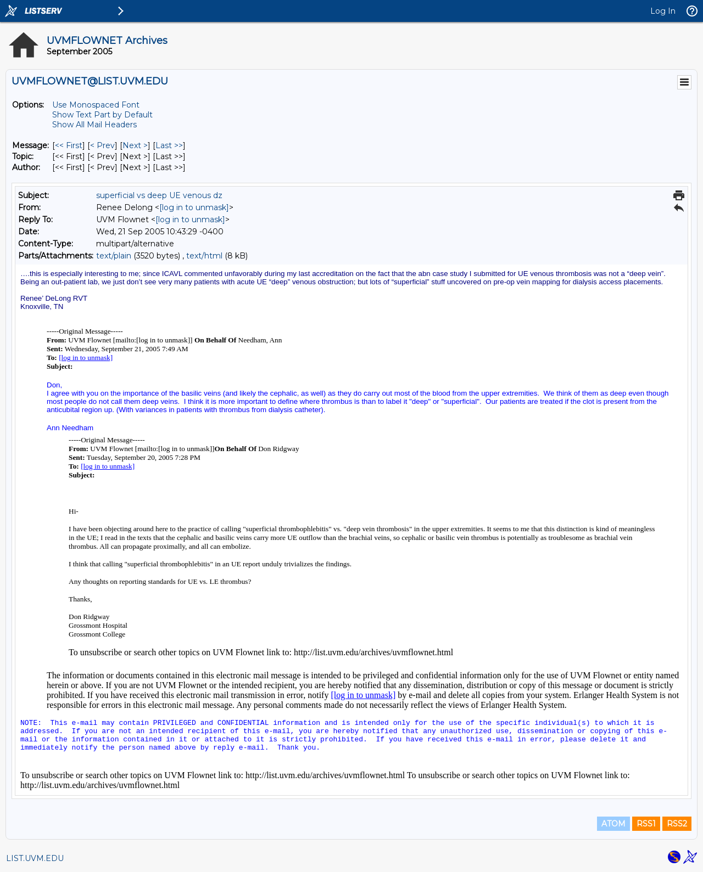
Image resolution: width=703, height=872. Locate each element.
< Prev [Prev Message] (102, 145)
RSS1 (646, 824)
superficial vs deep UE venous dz (159, 195)
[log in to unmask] (194, 207)
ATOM (613, 824)
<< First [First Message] (68, 145)
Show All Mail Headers (94, 125)
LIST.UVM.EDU (35, 858)
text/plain (113, 256)
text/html (204, 256)
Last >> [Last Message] (169, 145)
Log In (663, 11)
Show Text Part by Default (102, 115)
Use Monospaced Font (96, 105)
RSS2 (677, 824)
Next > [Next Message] (135, 145)
